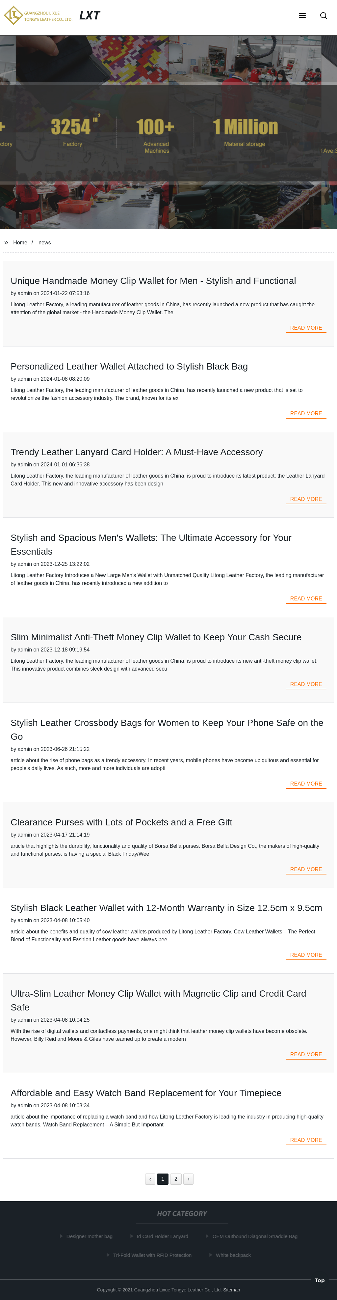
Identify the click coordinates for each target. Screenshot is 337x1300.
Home (20, 242)
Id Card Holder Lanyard (164, 1236)
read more (306, 328)
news (45, 242)
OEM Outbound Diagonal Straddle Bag (256, 1236)
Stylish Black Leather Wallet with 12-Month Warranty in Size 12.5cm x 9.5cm (166, 908)
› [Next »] (188, 1179)
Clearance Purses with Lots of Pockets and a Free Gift (121, 822)
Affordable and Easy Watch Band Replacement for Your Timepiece (146, 1093)
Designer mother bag (91, 1236)
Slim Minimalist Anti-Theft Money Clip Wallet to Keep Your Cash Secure (156, 637)
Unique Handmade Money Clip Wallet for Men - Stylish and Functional (153, 281)
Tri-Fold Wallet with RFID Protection (154, 1255)
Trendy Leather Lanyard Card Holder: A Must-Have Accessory (137, 452)
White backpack (234, 1255)
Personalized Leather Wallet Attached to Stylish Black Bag (129, 366)
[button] (302, 16)
